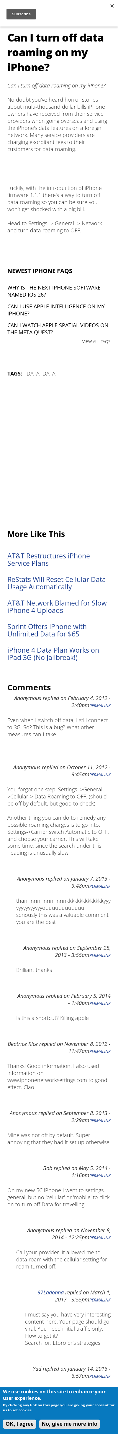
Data (33, 373)
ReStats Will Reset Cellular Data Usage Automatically (56, 583)
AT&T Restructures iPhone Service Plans (48, 559)
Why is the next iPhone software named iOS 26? (54, 291)
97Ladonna (50, 1292)
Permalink (100, 705)
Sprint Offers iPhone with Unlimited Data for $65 (47, 630)
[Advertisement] (59, 453)
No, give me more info (69, 1424)
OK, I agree (20, 1424)
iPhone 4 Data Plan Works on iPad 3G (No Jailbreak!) (53, 654)
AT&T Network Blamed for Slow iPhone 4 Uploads (57, 606)
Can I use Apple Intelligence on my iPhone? (56, 310)
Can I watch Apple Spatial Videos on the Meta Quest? (58, 329)
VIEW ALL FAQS (96, 341)
